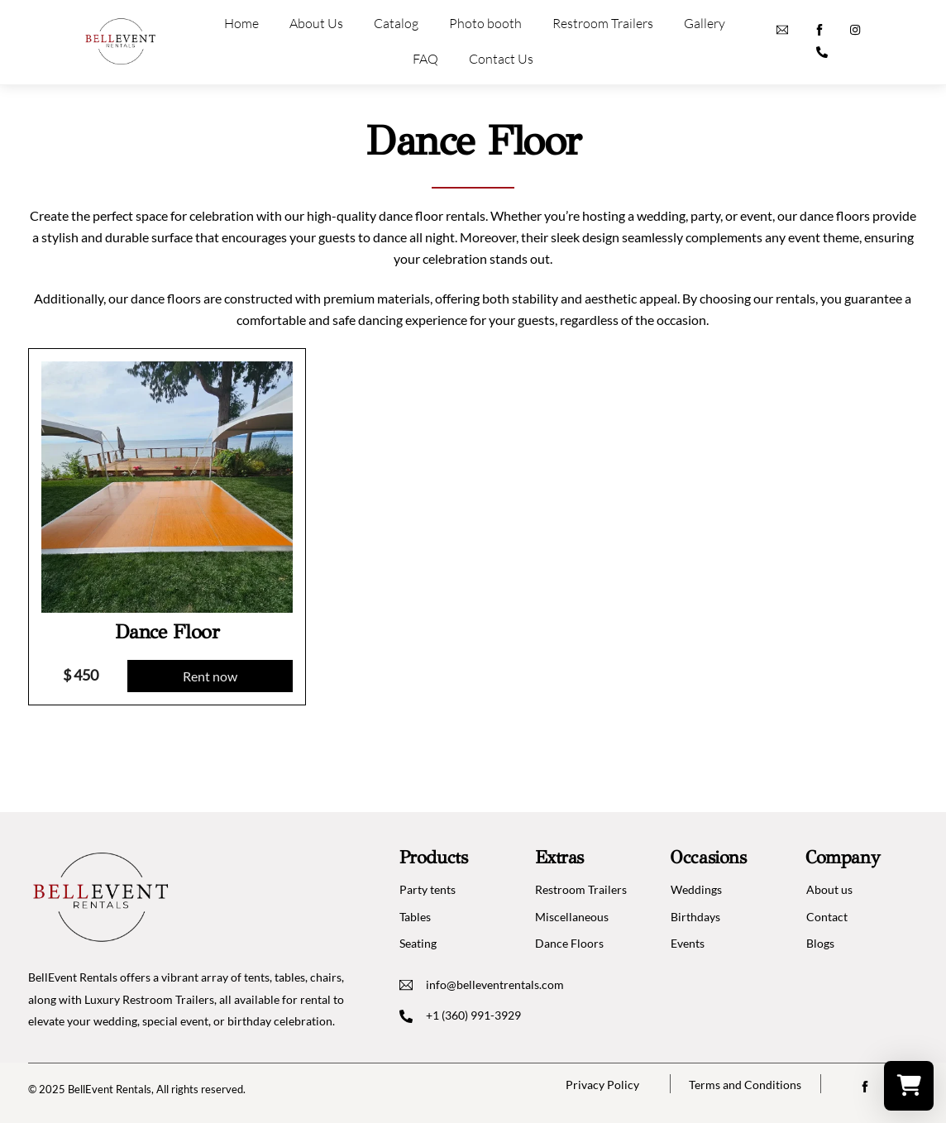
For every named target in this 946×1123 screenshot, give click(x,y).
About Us (316, 23)
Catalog (396, 23)
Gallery (704, 23)
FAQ (425, 58)
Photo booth (485, 23)
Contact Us (501, 58)
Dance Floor (167, 631)
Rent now (210, 676)
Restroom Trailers (602, 23)
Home (241, 23)
